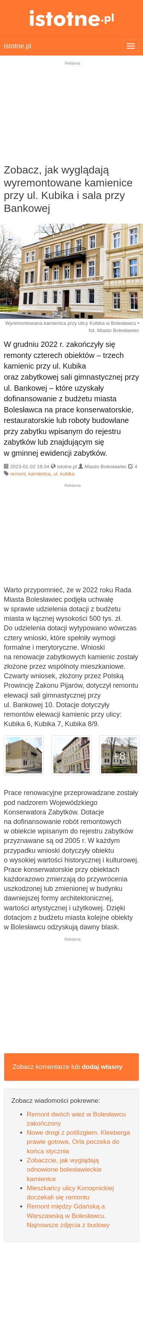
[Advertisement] (71, 117)
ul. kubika (63, 474)
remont (18, 474)
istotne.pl (71, 18)
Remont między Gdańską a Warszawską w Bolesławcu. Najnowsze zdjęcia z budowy (68, 1216)
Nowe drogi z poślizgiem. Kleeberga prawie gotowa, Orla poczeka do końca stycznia (78, 1142)
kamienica (39, 474)
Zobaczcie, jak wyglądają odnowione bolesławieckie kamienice (64, 1170)
